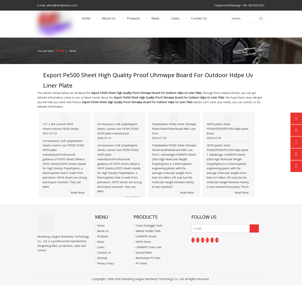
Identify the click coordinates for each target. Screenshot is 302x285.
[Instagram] (212, 240)
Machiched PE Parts (148, 258)
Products (102, 236)
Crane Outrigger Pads (149, 225)
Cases (101, 247)
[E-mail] (207, 228)
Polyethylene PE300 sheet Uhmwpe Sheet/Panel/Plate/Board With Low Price (174, 128)
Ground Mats (144, 252)
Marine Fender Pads (148, 231)
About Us (103, 231)
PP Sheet (141, 263)
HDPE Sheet (143, 242)
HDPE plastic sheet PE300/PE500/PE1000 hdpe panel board (227, 128)
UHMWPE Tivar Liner (149, 247)
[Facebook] (193, 240)
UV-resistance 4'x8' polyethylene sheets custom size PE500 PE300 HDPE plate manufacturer (118, 128)
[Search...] (244, 18)
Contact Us (104, 252)
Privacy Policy (105, 263)
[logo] (46, 223)
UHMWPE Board (146, 236)
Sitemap (102, 258)
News (100, 242)
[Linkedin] (197, 240)
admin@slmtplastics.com (61, 5)
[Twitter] (202, 240)
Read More (78, 192)
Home (101, 225)
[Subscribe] (254, 228)
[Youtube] (207, 240)
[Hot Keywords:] (261, 18)
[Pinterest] (216, 240)
